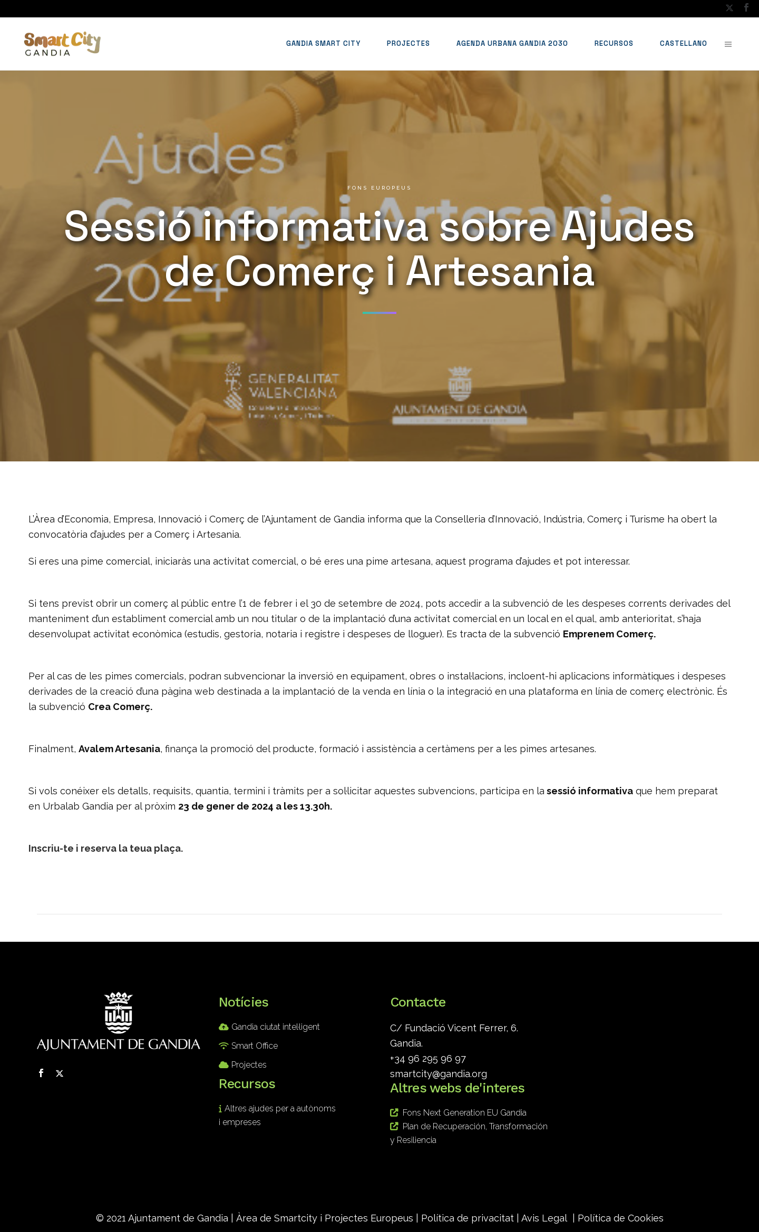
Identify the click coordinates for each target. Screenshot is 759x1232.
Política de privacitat (467, 1218)
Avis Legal (544, 1218)
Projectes (249, 1065)
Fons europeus (379, 188)
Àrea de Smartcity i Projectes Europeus (324, 1218)
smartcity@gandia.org (438, 1073)
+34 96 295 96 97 (428, 1058)
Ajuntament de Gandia (178, 1218)
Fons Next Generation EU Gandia (465, 1113)
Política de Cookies (621, 1218)
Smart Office (254, 1046)
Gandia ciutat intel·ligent (275, 1027)
